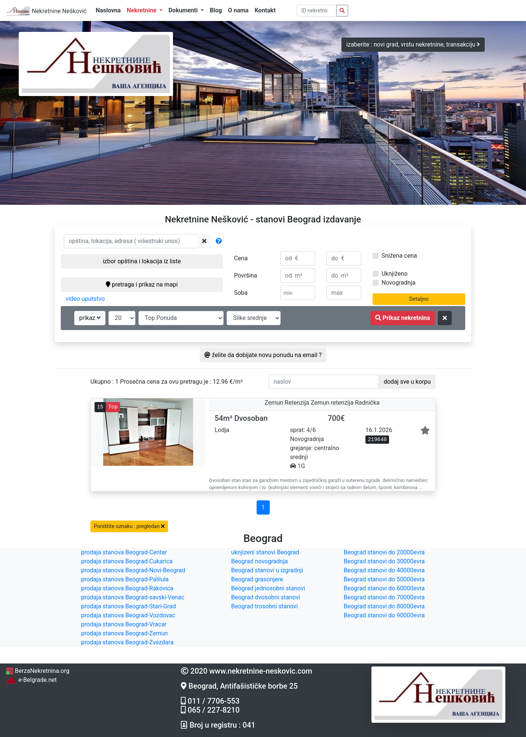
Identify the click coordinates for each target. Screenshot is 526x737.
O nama (238, 10)
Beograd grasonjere (257, 579)
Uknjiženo (394, 273)
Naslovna (108, 10)
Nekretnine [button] (142, 10)
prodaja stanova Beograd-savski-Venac (132, 597)
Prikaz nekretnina (402, 317)
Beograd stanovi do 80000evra (384, 606)
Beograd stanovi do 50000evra (384, 579)
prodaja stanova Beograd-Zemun (124, 633)
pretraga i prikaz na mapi (141, 284)
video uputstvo (85, 298)
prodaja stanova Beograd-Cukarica (127, 561)
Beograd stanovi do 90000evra (384, 615)
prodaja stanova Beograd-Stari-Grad (128, 606)
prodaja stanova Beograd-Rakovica (127, 588)
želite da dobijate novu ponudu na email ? (263, 355)
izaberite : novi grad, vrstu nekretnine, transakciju (413, 44)
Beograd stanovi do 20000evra (384, 552)
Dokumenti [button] (183, 10)
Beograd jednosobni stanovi (268, 588)
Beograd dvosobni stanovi (265, 597)
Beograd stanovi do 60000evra (384, 588)
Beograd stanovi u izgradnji (267, 570)
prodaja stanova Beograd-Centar (124, 552)
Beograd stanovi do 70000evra (384, 597)
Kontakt (265, 10)
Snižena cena (399, 255)
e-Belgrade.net (31, 679)
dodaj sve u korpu (407, 381)
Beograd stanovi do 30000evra (384, 561)
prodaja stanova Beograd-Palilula (125, 579)
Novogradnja (398, 282)
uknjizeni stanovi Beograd (265, 552)
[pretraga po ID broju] (317, 11)
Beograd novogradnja (259, 561)
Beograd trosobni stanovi (264, 606)
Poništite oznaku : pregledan (129, 526)
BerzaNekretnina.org (37, 670)
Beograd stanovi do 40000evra (384, 570)
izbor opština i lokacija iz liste (142, 261)
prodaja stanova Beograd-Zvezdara (127, 642)
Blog (216, 10)
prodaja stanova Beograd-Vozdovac (128, 615)
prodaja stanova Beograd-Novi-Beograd (133, 570)
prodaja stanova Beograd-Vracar (124, 624)
